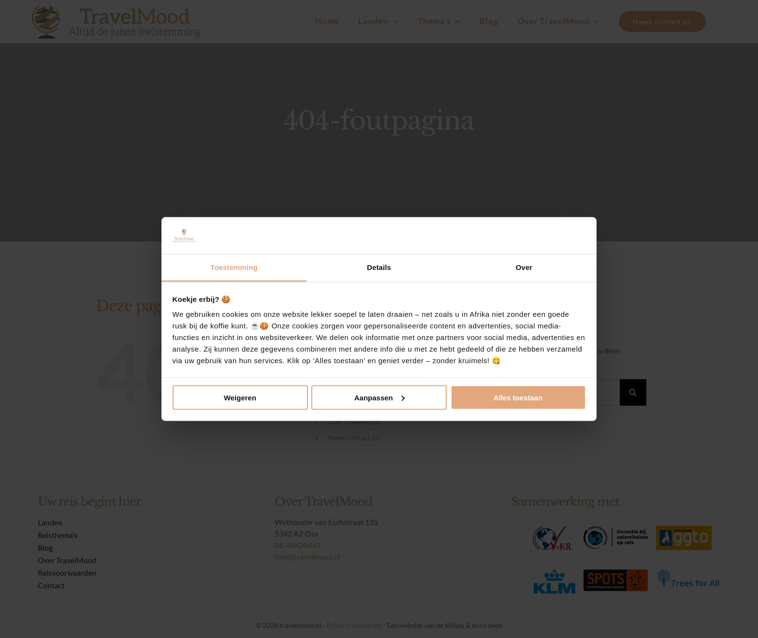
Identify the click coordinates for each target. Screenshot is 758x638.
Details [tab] (379, 267)
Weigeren (240, 397)
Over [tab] (524, 267)
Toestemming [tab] (234, 267)
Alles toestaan (518, 397)
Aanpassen (379, 397)
